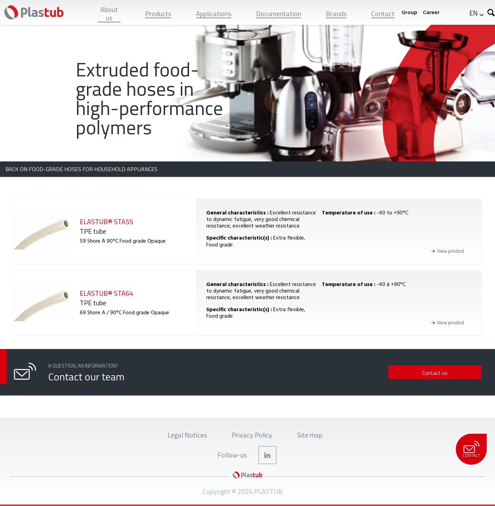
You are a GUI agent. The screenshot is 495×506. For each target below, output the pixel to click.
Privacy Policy (252, 435)
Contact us (435, 373)
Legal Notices (187, 435)
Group (409, 12)
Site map (309, 435)
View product (450, 251)
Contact (471, 449)
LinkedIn (267, 455)
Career (431, 12)
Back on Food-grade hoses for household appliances (81, 169)
